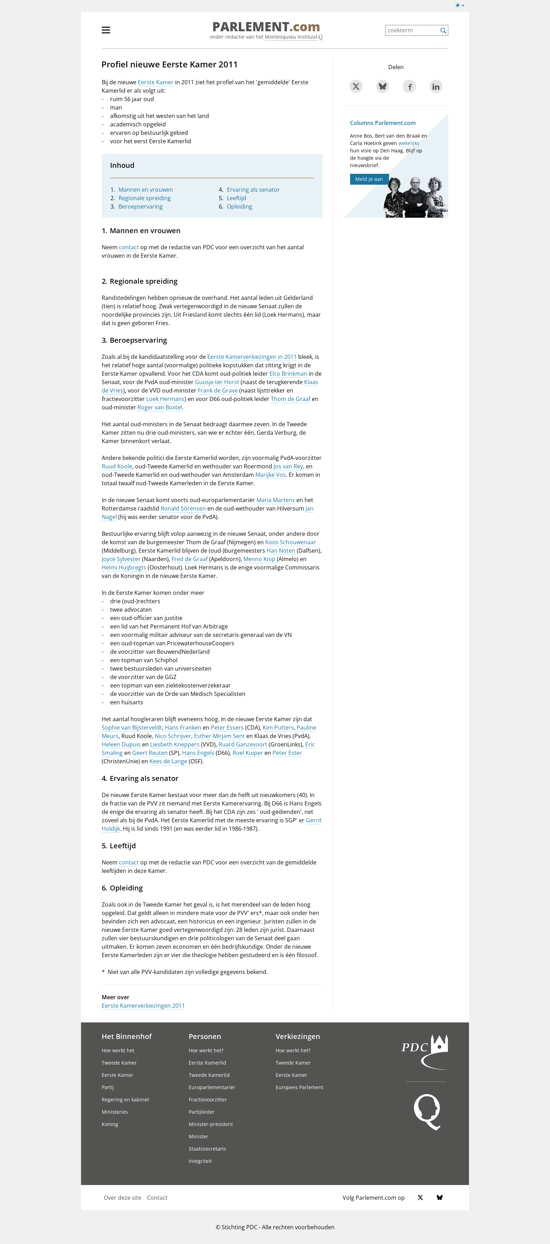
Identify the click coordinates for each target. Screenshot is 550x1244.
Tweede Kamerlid (209, 1075)
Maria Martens (275, 500)
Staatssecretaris (207, 1148)
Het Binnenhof (127, 1036)
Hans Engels (198, 753)
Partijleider (202, 1111)
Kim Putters (278, 727)
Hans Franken (183, 727)
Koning (110, 1124)
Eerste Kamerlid (207, 1062)
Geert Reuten (150, 753)
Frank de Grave (218, 390)
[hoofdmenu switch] (106, 33)
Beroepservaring (141, 206)
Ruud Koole (117, 466)
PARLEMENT (266, 26)
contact (129, 247)
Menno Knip (259, 559)
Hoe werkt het (118, 1050)
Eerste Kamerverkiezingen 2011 (143, 1005)
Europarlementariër (212, 1087)
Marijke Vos (270, 475)
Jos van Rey (288, 466)
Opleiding (239, 206)
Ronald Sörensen (183, 508)
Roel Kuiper (248, 753)
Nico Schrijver (173, 736)
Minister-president (211, 1124)
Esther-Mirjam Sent (219, 736)
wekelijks (409, 143)
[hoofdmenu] (129, 33)
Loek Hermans (165, 399)
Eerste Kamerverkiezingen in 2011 (252, 357)
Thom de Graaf (290, 399)
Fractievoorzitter (208, 1099)
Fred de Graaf (190, 559)
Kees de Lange (168, 761)
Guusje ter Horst (217, 382)
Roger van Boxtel (160, 407)
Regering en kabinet (125, 1099)
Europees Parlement (299, 1087)
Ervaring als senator (253, 189)
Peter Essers (227, 727)
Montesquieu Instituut (291, 36)
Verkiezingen (298, 1036)
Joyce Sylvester (121, 559)
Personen (205, 1036)
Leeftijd (236, 198)
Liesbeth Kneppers (175, 744)
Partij (108, 1087)
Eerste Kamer (156, 82)
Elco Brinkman (288, 373)
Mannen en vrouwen (146, 189)
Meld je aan (369, 179)
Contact (157, 1198)
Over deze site (122, 1198)
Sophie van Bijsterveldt (132, 727)
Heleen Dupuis (121, 744)
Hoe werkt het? (206, 1050)
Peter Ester (287, 753)
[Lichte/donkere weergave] (462, 6)
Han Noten (281, 550)
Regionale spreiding (145, 198)
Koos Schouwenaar (290, 542)
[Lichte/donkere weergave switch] (462, 5)
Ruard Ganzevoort (243, 744)
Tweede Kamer (119, 1062)
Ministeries (115, 1111)
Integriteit (200, 1161)
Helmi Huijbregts (124, 567)
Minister (198, 1136)
